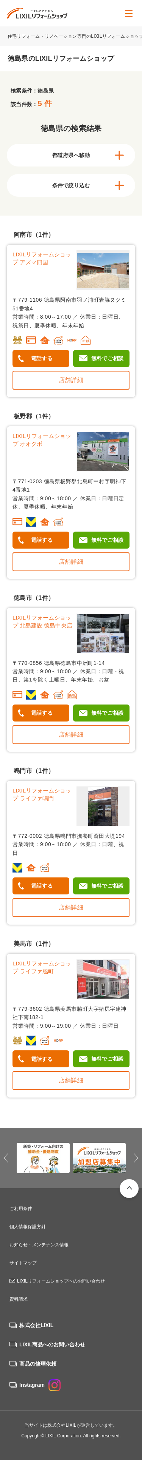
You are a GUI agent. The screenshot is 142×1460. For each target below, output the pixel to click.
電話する (42, 358)
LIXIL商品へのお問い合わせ (52, 1344)
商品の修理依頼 (37, 1364)
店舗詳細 (71, 380)
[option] (43, 1158)
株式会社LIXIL (36, 1325)
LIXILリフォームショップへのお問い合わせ (61, 1281)
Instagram (40, 1385)
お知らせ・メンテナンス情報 (39, 1244)
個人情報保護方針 (27, 1226)
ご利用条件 (20, 1208)
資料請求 (18, 1299)
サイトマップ (23, 1263)
